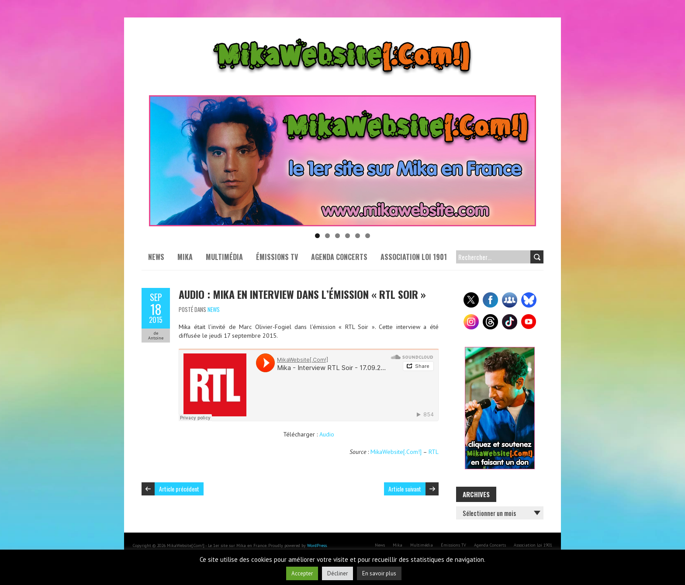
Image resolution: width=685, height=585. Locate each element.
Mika (185, 257)
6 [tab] (367, 235)
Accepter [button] (302, 573)
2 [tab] (327, 235)
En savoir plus (379, 573)
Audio (326, 434)
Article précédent (179, 488)
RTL (434, 452)
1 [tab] (317, 235)
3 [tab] (337, 235)
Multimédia (224, 257)
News (156, 257)
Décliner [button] (337, 573)
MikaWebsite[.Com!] (396, 452)
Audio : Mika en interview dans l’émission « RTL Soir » (302, 294)
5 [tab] (357, 235)
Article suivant (404, 488)
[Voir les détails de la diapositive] (342, 160)
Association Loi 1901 (414, 257)
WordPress (317, 545)
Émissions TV (277, 257)
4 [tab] (347, 235)
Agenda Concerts (339, 257)
